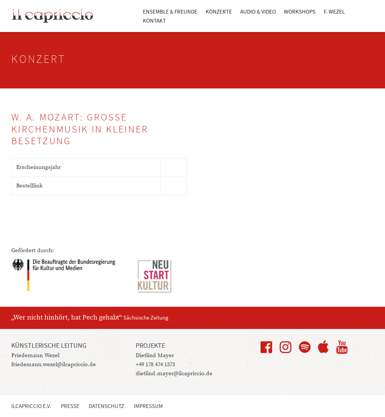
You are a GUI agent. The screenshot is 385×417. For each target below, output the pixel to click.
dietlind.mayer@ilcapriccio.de (174, 373)
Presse (70, 405)
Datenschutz (106, 405)
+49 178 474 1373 (155, 364)
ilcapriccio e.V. (31, 405)
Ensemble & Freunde (170, 11)
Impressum (148, 405)
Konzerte (219, 11)
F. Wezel (334, 11)
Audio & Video (258, 11)
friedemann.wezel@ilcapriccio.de (53, 364)
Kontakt (154, 20)
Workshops (299, 11)
